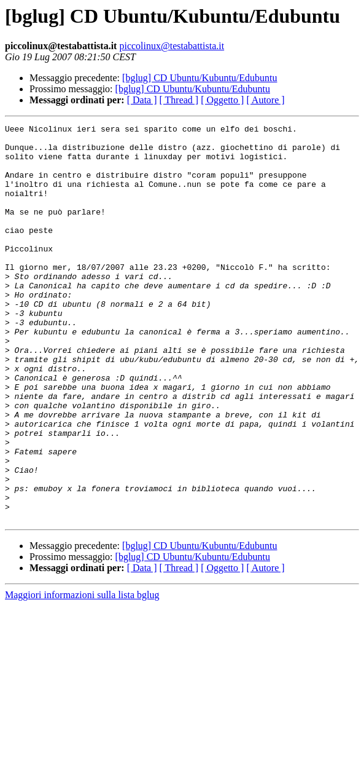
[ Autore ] (265, 100)
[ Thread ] (179, 100)
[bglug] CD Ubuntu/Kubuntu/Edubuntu (199, 78)
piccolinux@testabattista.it (171, 46)
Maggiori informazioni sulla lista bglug (82, 674)
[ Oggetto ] (222, 100)
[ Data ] (142, 100)
